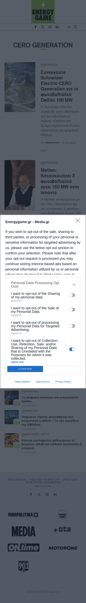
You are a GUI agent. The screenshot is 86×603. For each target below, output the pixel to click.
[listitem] (43, 284)
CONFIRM (25, 369)
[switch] (72, 295)
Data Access (43, 381)
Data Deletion (22, 381)
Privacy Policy (63, 381)
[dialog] (43, 301)
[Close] (79, 221)
